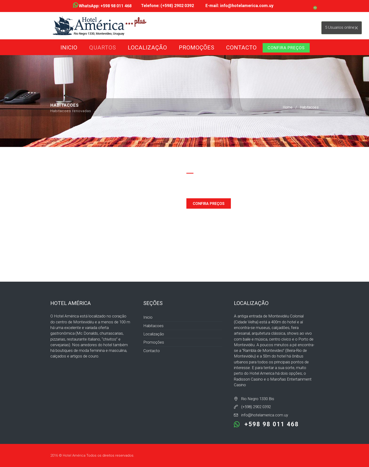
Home (288, 107)
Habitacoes (309, 107)
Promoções (196, 47)
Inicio (68, 47)
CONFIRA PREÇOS (286, 47)
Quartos (102, 47)
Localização (147, 47)
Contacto (241, 47)
